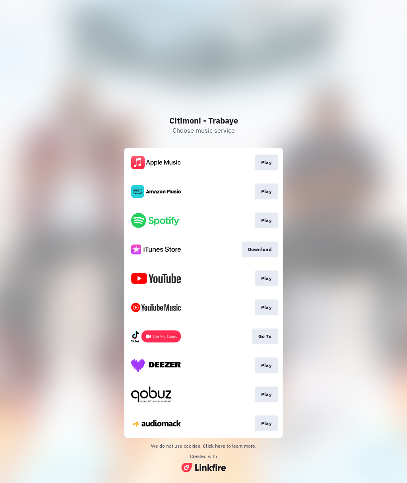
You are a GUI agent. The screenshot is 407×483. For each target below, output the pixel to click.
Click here (214, 446)
